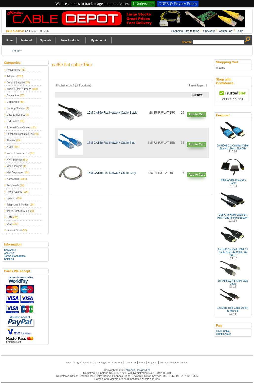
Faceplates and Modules (20, 134)
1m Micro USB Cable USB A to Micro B (232, 309)
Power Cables (14, 191)
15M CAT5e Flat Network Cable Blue (111, 142)
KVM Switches (14, 159)
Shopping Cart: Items (185, 30)
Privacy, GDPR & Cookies (174, 362)
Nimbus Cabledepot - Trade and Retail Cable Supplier (125, 18)
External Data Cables (18, 127)
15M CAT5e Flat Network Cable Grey (111, 173)
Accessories (13, 69)
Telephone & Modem (18, 204)
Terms (142, 362)
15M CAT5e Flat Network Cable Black (112, 112)
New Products (70, 40)
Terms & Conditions (15, 256)
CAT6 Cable (223, 331)
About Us (9, 253)
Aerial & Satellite (16, 82)
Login (239, 30)
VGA (9, 224)
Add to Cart (197, 114)
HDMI (10, 146)
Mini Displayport (15, 172)
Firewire (11, 140)
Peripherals (13, 185)
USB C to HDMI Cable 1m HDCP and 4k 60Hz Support (233, 216)
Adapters (12, 76)
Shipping (9, 259)
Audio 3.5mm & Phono (19, 89)
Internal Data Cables (18, 153)
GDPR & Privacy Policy (178, 3)
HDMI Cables (223, 334)
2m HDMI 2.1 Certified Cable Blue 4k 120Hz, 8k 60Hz (233, 147)
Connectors (13, 95)
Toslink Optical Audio (18, 211)
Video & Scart (14, 230)
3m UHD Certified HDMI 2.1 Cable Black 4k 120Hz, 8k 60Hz (233, 252)
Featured (26, 40)
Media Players (14, 166)
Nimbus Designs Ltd (138, 370)
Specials (45, 40)
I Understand (143, 3)
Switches (12, 198)
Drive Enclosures (16, 114)
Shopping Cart (102, 362)
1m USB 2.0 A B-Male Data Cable (233, 282)
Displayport (13, 102)
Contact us (130, 362)
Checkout (209, 30)
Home (10, 40)
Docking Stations (16, 108)
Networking (13, 179)
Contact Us (225, 30)
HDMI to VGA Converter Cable (233, 182)
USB (9, 217)
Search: (187, 42)
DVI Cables (13, 121)
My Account (98, 40)
